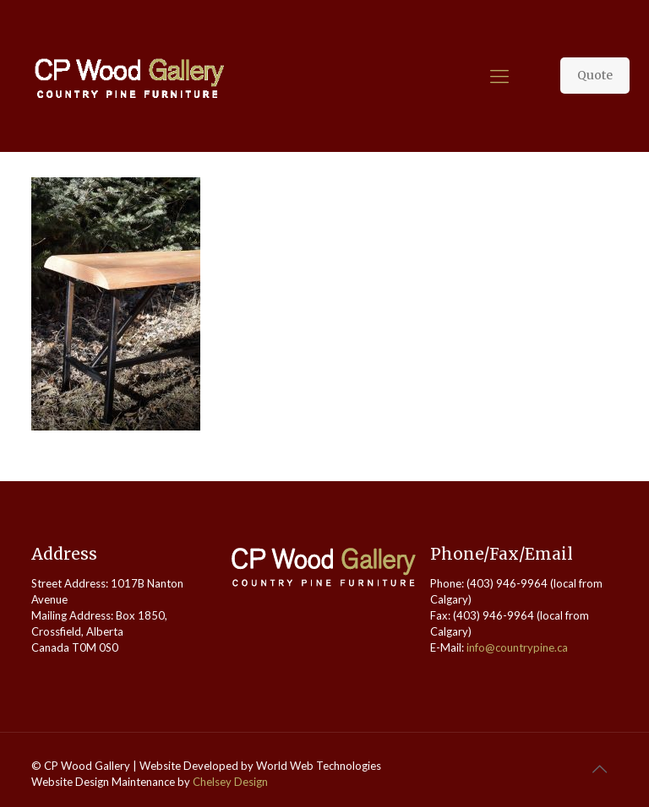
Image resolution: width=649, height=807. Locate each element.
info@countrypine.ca (517, 647)
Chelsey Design (230, 781)
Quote (595, 75)
